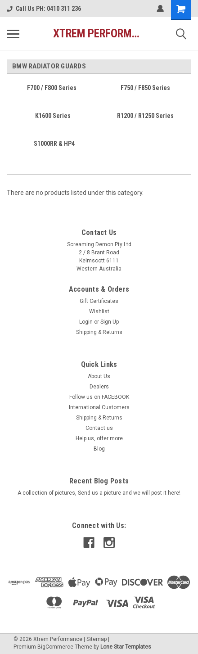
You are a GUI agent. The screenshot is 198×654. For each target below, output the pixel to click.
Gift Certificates (99, 301)
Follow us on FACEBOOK (99, 397)
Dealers (99, 386)
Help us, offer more (99, 438)
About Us (99, 376)
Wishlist (99, 311)
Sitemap (96, 639)
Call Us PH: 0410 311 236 (44, 8)
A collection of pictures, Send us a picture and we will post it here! (99, 493)
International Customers (99, 407)
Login (86, 322)
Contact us (99, 428)
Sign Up (109, 322)
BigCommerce (55, 647)
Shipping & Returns (99, 332)
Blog (99, 449)
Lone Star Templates (125, 647)
